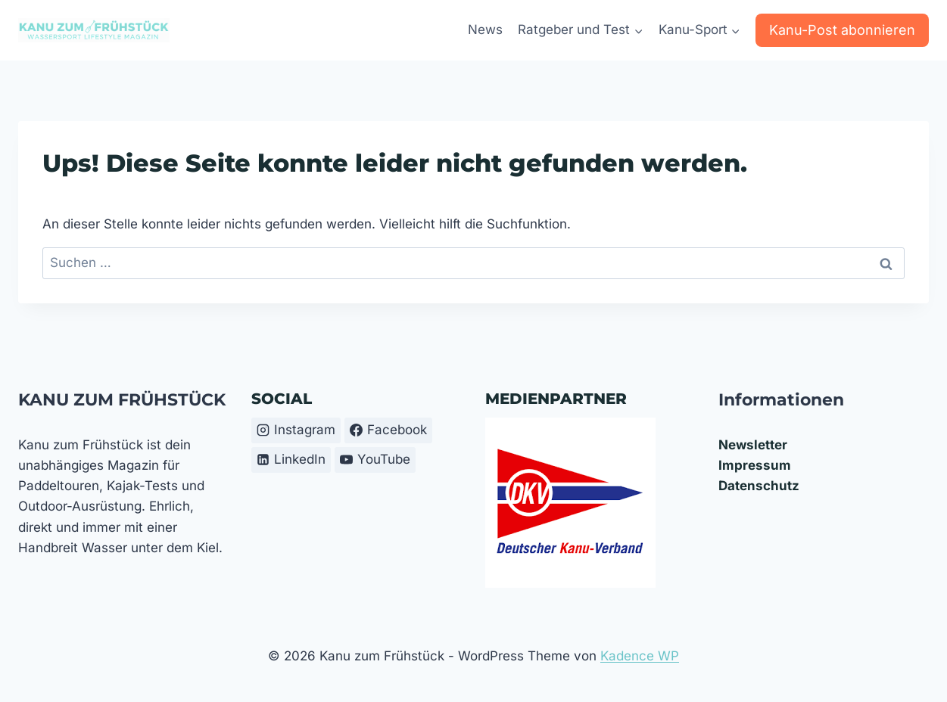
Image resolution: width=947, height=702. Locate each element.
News (485, 29)
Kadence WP (639, 655)
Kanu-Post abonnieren (842, 30)
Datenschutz (758, 485)
